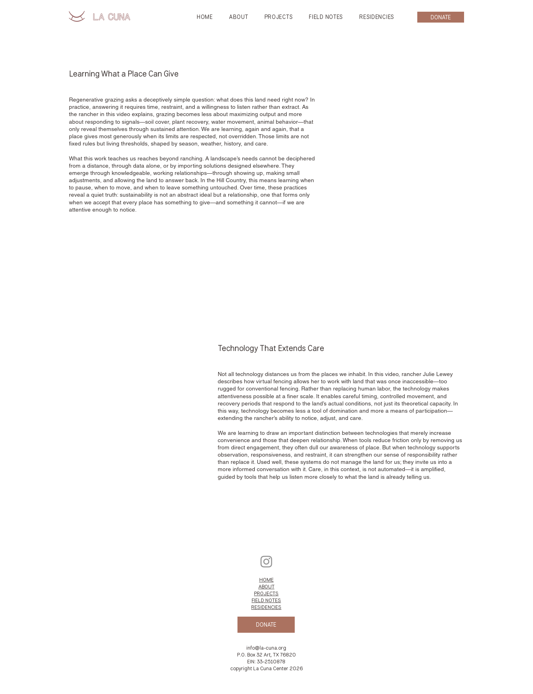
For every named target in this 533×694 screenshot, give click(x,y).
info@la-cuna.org (266, 647)
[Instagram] (266, 561)
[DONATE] (440, 17)
